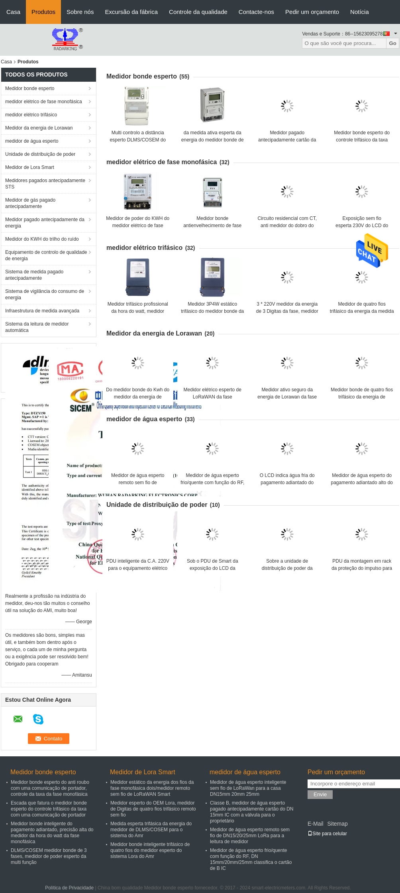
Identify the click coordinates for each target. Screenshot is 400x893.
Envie (320, 794)
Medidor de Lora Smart (29, 167)
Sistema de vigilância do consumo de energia (44, 294)
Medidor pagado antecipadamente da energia (44, 223)
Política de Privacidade (69, 888)
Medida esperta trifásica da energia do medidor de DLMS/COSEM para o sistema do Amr (151, 829)
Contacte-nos (256, 11)
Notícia (359, 11)
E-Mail (316, 823)
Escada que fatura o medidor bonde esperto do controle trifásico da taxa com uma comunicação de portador (49, 809)
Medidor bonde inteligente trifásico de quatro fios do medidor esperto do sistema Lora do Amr (150, 850)
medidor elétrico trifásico (31, 115)
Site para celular (327, 833)
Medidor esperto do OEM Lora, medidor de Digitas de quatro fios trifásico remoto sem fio (153, 809)
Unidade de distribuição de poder (40, 154)
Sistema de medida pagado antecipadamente (34, 275)
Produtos (43, 11)
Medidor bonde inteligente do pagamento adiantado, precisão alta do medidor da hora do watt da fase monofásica (52, 832)
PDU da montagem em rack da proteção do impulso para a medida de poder (361, 568)
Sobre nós (80, 11)
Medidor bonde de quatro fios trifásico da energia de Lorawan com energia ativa (362, 397)
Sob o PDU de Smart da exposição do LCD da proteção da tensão (212, 568)
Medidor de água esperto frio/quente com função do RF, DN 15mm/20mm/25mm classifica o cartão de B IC (251, 859)
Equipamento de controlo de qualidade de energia (46, 255)
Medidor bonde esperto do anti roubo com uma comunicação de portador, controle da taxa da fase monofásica (50, 788)
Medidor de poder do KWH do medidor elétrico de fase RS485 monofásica (137, 226)
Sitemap (337, 823)
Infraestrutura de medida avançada (42, 311)
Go (392, 43)
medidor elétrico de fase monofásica (43, 101)
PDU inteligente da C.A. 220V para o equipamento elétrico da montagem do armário (137, 568)
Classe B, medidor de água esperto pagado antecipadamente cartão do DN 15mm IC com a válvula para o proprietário (251, 812)
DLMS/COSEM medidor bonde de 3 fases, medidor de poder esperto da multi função (49, 856)
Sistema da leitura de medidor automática (37, 327)
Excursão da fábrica (131, 11)
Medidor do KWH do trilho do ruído (42, 239)
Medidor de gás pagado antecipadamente (30, 203)
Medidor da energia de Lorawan (39, 128)
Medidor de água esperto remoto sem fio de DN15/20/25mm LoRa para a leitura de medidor (250, 835)
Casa (13, 11)
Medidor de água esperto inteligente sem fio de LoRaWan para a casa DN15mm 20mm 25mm (248, 788)
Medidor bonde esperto (29, 88)
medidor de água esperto (31, 141)
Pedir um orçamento (312, 11)
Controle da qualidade (198, 11)
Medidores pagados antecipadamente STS (45, 184)
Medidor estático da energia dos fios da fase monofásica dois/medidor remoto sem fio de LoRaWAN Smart (152, 788)
